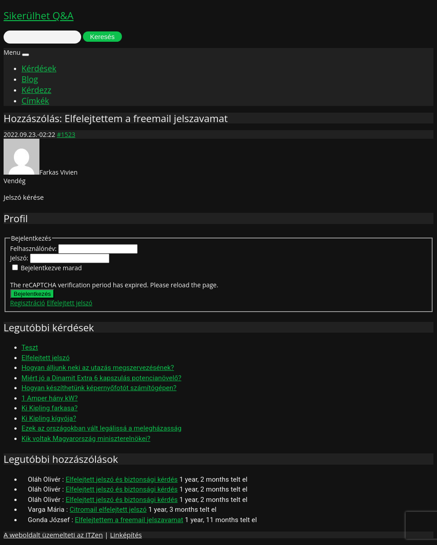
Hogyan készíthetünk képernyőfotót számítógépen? (99, 388)
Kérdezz (36, 89)
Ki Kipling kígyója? (49, 418)
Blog (30, 79)
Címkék (35, 100)
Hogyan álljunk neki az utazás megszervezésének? (98, 368)
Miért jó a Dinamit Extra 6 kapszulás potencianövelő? (102, 378)
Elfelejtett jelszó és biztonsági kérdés (121, 479)
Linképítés (126, 534)
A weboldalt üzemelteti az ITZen (53, 534)
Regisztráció (27, 303)
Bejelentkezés (32, 293)
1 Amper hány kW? (50, 398)
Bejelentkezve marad (51, 268)
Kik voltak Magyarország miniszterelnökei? (86, 439)
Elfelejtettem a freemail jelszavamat (129, 520)
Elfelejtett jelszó (69, 303)
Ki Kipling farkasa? (50, 408)
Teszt (30, 347)
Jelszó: (20, 258)
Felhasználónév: (34, 248)
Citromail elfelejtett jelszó (108, 509)
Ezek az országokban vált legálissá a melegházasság (102, 428)
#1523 (66, 134)
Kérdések (39, 68)
